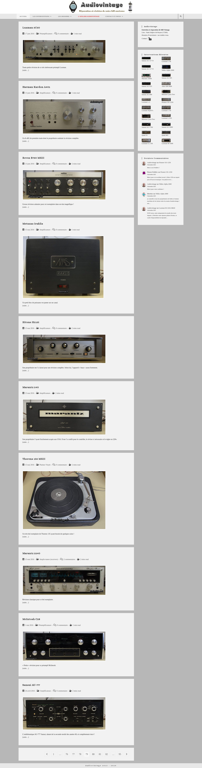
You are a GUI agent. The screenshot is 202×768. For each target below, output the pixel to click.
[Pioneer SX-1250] (166, 99)
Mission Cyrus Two (168, 94)
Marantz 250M (147, 78)
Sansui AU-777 (31, 684)
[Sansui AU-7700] (146, 124)
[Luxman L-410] (166, 115)
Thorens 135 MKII (33, 458)
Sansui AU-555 (147, 86)
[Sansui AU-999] (146, 91)
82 (107, 754)
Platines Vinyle (45, 465)
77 (73, 754)
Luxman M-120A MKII (167, 208)
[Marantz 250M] (146, 75)
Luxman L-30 (166, 61)
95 (120, 754)
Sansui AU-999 (147, 94)
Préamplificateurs (46, 34)
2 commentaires (69, 559)
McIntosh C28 (31, 619)
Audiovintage (151, 162)
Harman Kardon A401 (36, 87)
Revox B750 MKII (33, 157)
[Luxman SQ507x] (146, 107)
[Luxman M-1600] (166, 140)
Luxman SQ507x (147, 110)
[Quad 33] (146, 132)
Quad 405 (165, 135)
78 (80, 754)
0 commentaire (63, 34)
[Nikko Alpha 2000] (166, 67)
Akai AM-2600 (167, 86)
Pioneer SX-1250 (167, 102)
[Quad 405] (166, 132)
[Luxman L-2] (146, 99)
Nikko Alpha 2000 (168, 70)
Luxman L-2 (146, 102)
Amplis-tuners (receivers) (49, 559)
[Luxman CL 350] (146, 140)
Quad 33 (144, 135)
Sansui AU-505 (167, 78)
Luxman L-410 (167, 118)
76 (67, 754)
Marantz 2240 (31, 553)
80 (93, 754)
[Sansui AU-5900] (166, 124)
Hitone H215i (30, 322)
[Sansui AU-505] (166, 75)
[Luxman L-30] (166, 58)
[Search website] (181, 16)
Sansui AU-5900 (167, 127)
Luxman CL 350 (147, 143)
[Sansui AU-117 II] (146, 58)
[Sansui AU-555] (146, 83)
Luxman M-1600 (167, 143)
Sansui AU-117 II (147, 61)
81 (100, 754)
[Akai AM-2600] (166, 83)
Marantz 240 (30, 387)
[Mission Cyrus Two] (166, 91)
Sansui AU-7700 (147, 127)
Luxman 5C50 (31, 27)
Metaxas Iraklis (32, 223)
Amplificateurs (45, 93)
